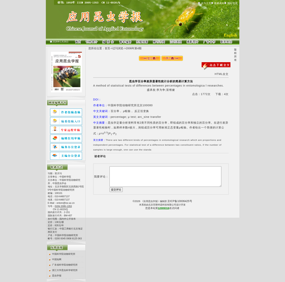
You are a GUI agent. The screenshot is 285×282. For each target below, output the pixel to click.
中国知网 (56, 259)
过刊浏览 (117, 48)
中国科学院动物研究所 (63, 254)
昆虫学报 (56, 275)
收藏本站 (219, 3)
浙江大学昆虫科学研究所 (65, 270)
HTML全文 (222, 74)
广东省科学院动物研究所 (65, 264)
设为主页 (206, 3)
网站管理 (232, 3)
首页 (107, 48)
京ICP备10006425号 (179, 201)
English (230, 35)
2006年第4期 (133, 48)
